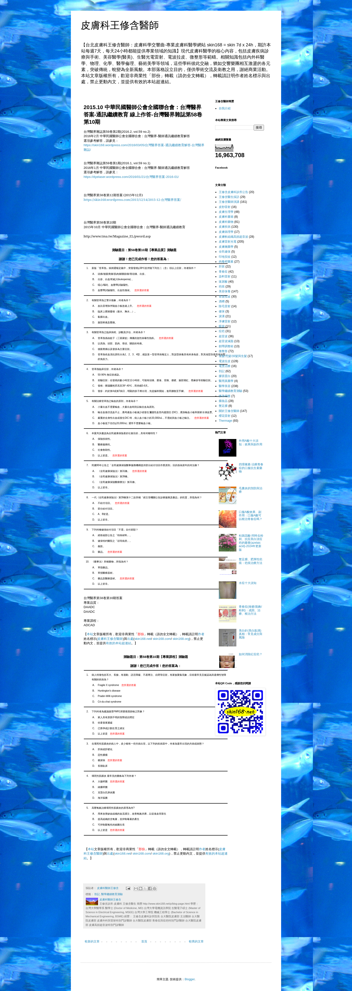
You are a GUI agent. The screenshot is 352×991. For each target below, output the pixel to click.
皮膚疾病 (225, 226)
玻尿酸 (223, 281)
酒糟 (222, 301)
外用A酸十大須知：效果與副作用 (250, 442)
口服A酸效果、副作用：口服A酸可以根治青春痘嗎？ (250, 515)
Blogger (190, 979)
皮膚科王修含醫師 (120, 25)
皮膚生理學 (226, 212)
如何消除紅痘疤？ (250, 654)
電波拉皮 (225, 361)
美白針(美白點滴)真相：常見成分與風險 (250, 634)
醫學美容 (225, 386)
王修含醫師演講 (229, 202)
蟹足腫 (223, 406)
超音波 (223, 336)
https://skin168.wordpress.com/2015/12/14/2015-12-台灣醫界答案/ (132, 199)
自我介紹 (225, 108)
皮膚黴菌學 (226, 246)
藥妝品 (223, 401)
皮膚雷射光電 (227, 241)
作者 (201, 634)
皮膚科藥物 (226, 222)
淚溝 (222, 316)
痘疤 (222, 331)
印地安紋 (225, 256)
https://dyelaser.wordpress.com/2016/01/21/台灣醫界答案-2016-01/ (131, 177)
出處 (130, 639)
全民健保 (225, 251)
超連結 (126, 643)
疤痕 (222, 286)
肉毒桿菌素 (226, 261)
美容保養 (225, 291)
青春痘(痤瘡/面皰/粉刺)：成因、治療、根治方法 (250, 610)
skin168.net (142, 639)
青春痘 (223, 271)
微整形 (223, 351)
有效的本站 (114, 643)
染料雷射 (225, 276)
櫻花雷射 (225, 416)
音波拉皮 (225, 296)
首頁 (144, 941)
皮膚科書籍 (226, 216)
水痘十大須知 (247, 583)
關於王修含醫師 (229, 411)
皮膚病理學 (226, 232)
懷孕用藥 (225, 396)
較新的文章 (92, 941)
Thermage (225, 420)
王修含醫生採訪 (229, 197)
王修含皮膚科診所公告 (233, 192)
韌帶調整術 (226, 346)
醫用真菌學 (226, 381)
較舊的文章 (196, 941)
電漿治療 (225, 366)
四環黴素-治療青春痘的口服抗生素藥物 (251, 468)
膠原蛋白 (225, 376)
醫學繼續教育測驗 (112, 894)
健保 (222, 311)
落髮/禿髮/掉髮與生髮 (233, 356)
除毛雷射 (225, 306)
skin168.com (162, 639)
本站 (90, 634)
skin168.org (181, 639)
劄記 (97, 894)
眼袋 (222, 326)
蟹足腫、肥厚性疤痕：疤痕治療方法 (250, 561)
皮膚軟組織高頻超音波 (233, 236)
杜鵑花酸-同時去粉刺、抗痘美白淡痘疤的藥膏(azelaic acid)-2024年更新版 (251, 543)
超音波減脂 (226, 341)
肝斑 (222, 266)
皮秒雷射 (225, 207)
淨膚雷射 (225, 321)
